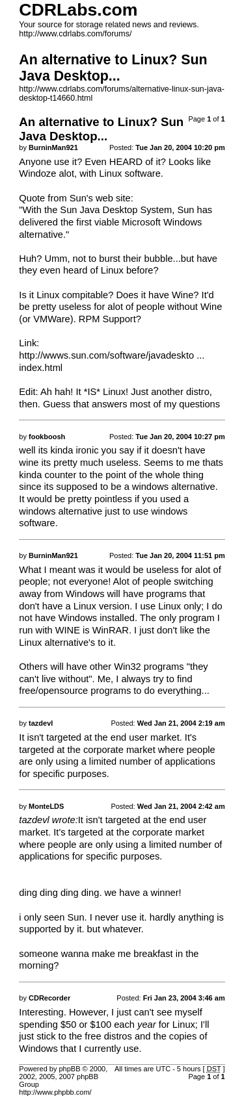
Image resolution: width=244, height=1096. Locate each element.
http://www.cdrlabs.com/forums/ (75, 33)
